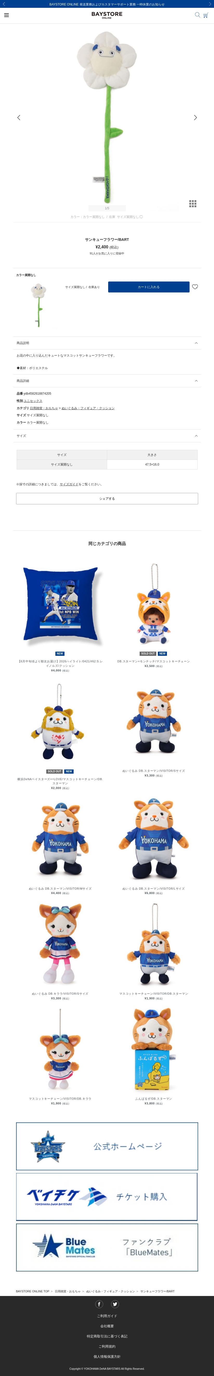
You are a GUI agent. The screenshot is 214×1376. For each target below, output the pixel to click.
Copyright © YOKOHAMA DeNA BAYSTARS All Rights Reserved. (107, 1368)
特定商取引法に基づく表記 (107, 1336)
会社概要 (107, 1326)
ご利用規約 (107, 1346)
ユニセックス (33, 401)
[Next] (210, 4)
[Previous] (4, 4)
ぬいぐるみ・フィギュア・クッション (88, 408)
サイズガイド (69, 484)
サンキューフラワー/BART (157, 1291)
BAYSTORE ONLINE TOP (32, 1291)
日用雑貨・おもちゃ (44, 408)
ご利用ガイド (107, 1316)
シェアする (107, 498)
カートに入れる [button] (149, 287)
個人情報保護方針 (107, 1357)
